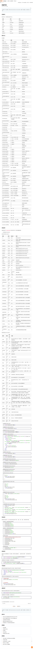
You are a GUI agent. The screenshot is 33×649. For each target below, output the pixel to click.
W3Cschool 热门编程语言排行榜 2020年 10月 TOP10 (10, 616)
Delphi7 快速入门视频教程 (6, 644)
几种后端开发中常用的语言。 (7, 619)
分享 (28, 2)
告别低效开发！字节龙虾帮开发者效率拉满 (8, 622)
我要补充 (18, 606)
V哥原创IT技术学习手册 (6, 633)
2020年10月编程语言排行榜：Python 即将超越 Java (10, 618)
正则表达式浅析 (5, 639)
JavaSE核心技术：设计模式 (6, 641)
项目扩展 (29, 603)
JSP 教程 (4, 630)
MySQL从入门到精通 (6, 642)
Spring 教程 (4, 627)
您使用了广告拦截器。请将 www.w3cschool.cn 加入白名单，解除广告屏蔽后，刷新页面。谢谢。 (16, 10)
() (25, 2)
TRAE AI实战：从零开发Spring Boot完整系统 (9, 638)
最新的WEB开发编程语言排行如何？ (8, 621)
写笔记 (14, 606)
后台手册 (4, 603)
